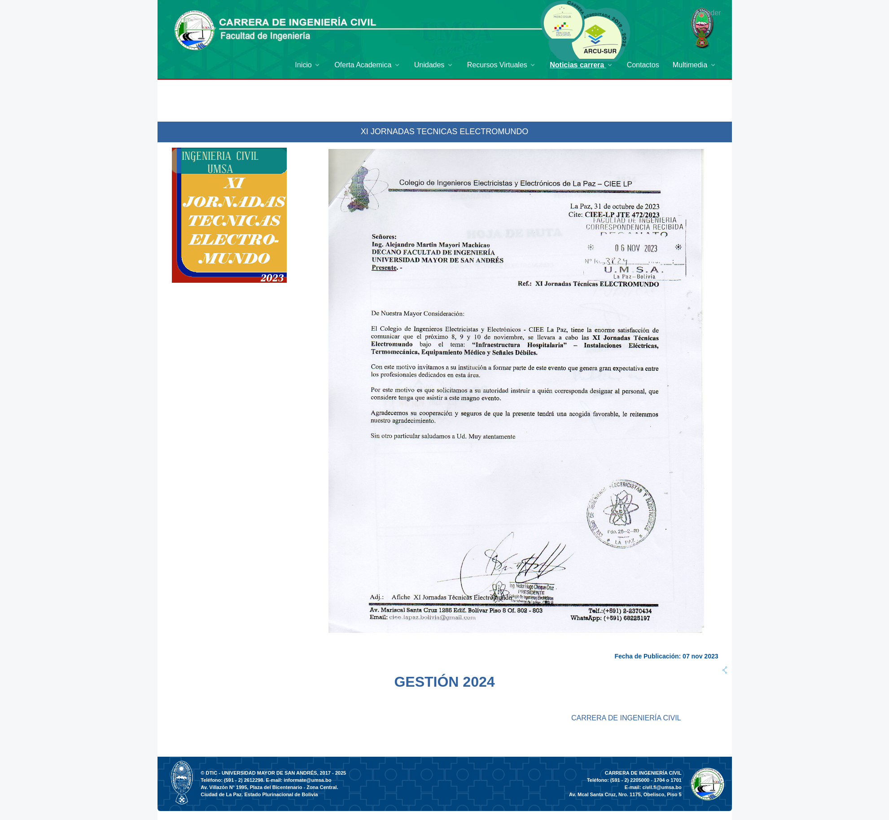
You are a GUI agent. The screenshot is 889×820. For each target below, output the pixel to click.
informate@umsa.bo (307, 780)
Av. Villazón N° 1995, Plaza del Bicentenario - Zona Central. (269, 787)
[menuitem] (308, 65)
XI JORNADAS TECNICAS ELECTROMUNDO (445, 131)
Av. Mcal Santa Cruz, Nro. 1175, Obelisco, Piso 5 (625, 794)
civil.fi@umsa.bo (662, 787)
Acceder (708, 13)
